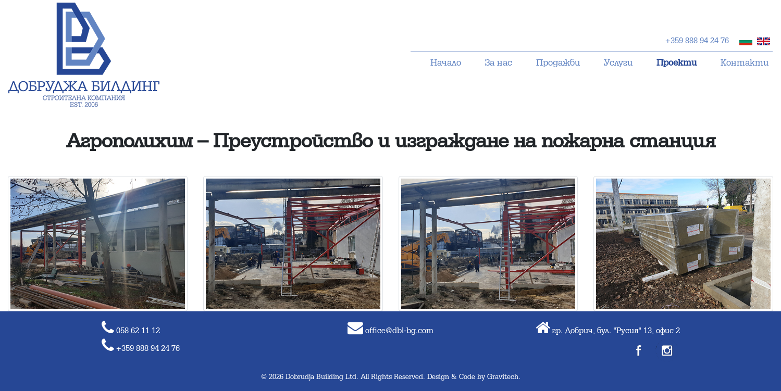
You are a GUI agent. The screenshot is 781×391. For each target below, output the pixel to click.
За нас (498, 63)
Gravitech (502, 377)
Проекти (676, 63)
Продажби (558, 63)
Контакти (744, 63)
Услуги (618, 63)
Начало (445, 63)
